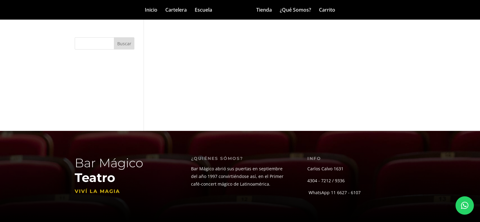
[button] (465, 205)
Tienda (264, 10)
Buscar (124, 43)
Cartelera (176, 10)
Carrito (327, 10)
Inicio (151, 10)
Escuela (203, 10)
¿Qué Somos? (295, 10)
